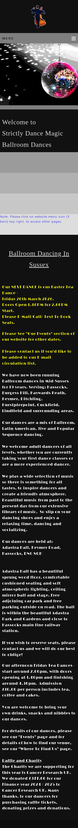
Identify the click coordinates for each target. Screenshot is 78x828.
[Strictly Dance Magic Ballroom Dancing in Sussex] (39, 17)
